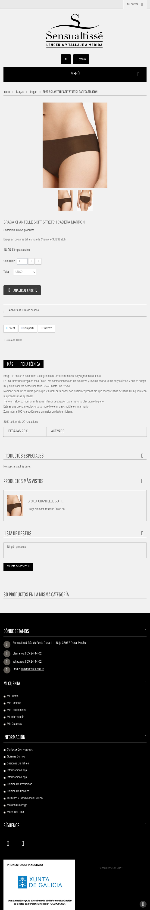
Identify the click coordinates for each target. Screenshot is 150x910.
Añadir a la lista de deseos (24, 310)
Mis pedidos (14, 703)
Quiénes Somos (16, 756)
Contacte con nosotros (20, 749)
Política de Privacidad (19, 784)
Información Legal (17, 770)
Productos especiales (23, 455)
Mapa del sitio (15, 812)
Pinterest (46, 328)
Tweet (10, 328)
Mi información (15, 717)
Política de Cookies (18, 791)
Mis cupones (14, 724)
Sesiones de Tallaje (18, 763)
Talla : (7, 272)
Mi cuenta (11, 683)
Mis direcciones (16, 710)
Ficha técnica (30, 364)
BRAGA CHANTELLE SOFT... (46, 502)
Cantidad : (9, 261)
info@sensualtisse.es (32, 669)
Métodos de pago (17, 805)
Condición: (9, 230)
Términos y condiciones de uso (25, 798)
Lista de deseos (17, 533)
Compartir (28, 328)
